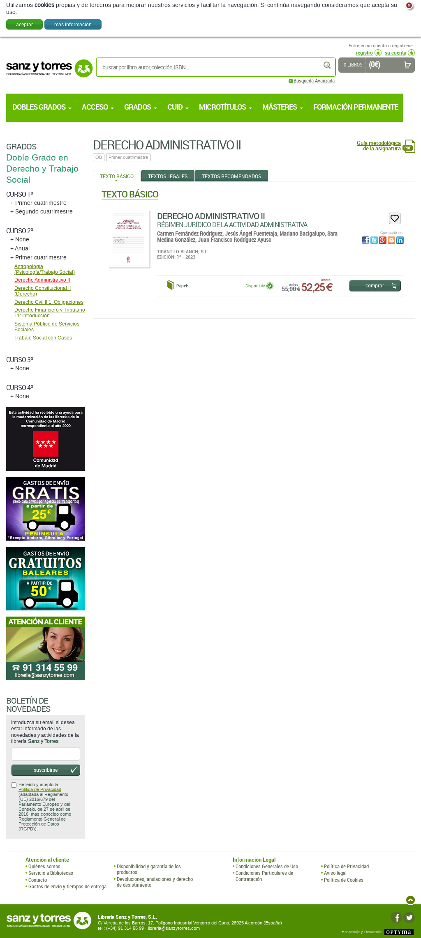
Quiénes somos (44, 866)
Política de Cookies (343, 880)
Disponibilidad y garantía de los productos (149, 869)
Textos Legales (167, 176)
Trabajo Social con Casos (43, 338)
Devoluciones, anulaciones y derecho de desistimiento (155, 882)
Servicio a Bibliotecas (50, 873)
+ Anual (20, 248)
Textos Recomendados (231, 176)
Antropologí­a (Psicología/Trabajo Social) (44, 269)
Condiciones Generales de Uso (267, 866)
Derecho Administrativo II (211, 216)
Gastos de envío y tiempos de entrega (67, 886)
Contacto (37, 880)
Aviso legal (335, 873)
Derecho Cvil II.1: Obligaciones (48, 302)
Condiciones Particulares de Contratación (264, 876)
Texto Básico (117, 176)
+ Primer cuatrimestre (38, 203)
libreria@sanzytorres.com (174, 928)
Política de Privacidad (40, 789)
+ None (19, 239)
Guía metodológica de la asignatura (379, 146)
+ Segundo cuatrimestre (41, 212)
